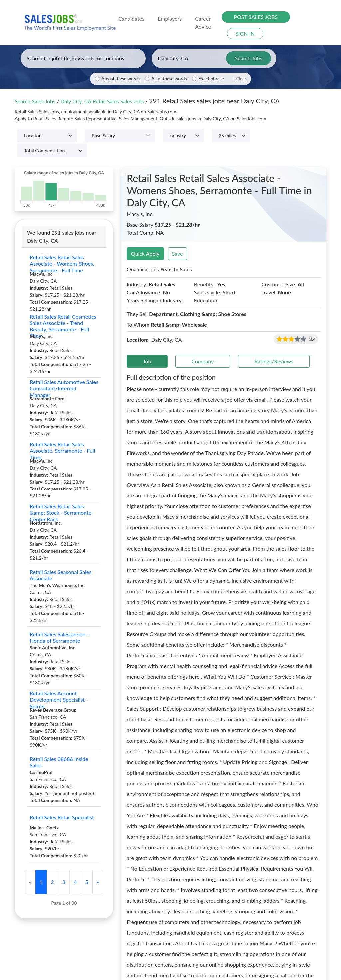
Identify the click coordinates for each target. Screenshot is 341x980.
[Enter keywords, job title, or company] (83, 58)
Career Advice (203, 22)
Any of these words (120, 78)
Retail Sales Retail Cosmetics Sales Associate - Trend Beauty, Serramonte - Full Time (63, 326)
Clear (241, 78)
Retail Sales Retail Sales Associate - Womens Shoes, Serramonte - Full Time (62, 263)
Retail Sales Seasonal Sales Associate (60, 575)
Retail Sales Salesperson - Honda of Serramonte (59, 637)
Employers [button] (170, 18)
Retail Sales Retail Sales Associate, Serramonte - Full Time (62, 450)
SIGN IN (245, 33)
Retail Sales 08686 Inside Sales (59, 762)
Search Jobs (248, 58)
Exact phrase (211, 78)
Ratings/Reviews (273, 361)
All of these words (169, 78)
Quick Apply (145, 253)
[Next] (97, 882)
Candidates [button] (131, 18)
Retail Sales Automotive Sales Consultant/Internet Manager (64, 388)
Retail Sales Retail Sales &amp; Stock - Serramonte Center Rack (60, 512)
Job (147, 361)
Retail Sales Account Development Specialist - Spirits (59, 699)
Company (203, 361)
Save (177, 253)
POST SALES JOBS (256, 17)
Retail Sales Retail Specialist (62, 817)
